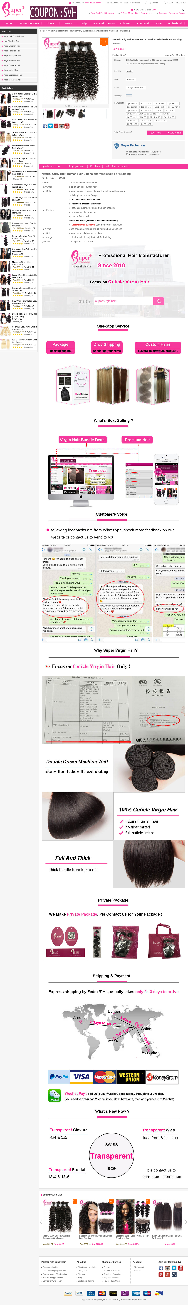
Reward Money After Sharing (54, 1274)
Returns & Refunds (110, 1271)
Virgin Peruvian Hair (11, 51)
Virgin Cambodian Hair (12, 75)
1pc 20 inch (132, 107)
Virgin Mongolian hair (11, 80)
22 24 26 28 (132, 124)
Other (159, 23)
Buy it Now (156, 132)
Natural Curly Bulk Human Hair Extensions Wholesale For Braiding (100, 31)
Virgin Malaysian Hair (11, 56)
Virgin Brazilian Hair (11, 46)
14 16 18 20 (169, 117)
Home (9, 23)
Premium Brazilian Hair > (59, 31)
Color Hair (125, 23)
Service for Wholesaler (51, 1281)
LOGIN (170, 3)
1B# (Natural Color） (136, 88)
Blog (79, 1277)
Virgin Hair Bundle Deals (13, 36)
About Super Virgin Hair (87, 1267)
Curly (129, 71)
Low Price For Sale (10, 41)
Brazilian (130, 79)
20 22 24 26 (160, 121)
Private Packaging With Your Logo (56, 1271)
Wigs (84, 23)
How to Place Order (111, 1281)
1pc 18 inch (173, 103)
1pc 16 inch (159, 103)
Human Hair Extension (104, 23)
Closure (50, 23)
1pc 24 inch (159, 107)
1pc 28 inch (132, 110)
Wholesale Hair (175, 23)
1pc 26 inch (173, 107)
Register (137, 1271)
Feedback (95, 166)
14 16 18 (169, 110)
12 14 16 (158, 110)
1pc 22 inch (146, 107)
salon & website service (117, 166)
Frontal (68, 23)
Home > (43, 31)
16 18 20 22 (132, 121)
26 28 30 (142, 117)
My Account (151, 3)
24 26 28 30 (146, 124)
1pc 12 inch (132, 103)
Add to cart (174, 132)
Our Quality (82, 1271)
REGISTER (181, 3)
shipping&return (76, 166)
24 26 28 (131, 117)
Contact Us (107, 1267)
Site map (81, 1274)
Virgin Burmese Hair (11, 65)
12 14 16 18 (155, 117)
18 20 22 (142, 114)
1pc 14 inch (146, 103)
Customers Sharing (85, 1281)
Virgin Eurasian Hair (11, 60)
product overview (51, 166)
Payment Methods (110, 1277)
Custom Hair (143, 23)
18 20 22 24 (146, 121)
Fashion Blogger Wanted (52, 1277)
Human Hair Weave (29, 23)
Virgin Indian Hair (10, 70)
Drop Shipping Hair (50, 1267)
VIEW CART (139, 10)
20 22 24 (153, 114)
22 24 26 (165, 114)
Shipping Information (111, 1274)
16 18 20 (131, 114)
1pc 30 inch (146, 110)
